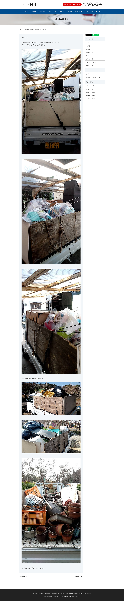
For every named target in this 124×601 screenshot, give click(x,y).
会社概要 (36, 11)
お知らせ (88, 74)
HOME (29, 11)
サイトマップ (89, 65)
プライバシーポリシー (92, 62)
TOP (20, 29)
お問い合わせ (87, 11)
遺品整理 (43, 11)
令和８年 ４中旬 (90, 95)
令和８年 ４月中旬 (91, 86)
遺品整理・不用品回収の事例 (73, 11)
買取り (61, 11)
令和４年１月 (23, 576)
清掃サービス (52, 11)
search (95, 11)
